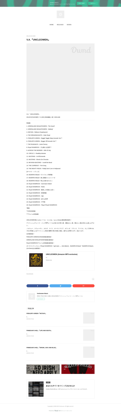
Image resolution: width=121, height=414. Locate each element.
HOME (52, 24)
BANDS (69, 24)
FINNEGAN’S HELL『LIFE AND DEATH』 (39, 330)
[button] (52, 25)
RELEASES (60, 24)
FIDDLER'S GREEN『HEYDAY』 (36, 313)
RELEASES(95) (29, 273)
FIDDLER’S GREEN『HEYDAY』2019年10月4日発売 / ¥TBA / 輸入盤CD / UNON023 (47, 317)
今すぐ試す (82, 3)
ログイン (93, 3)
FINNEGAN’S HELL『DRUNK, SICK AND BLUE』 (41, 347)
